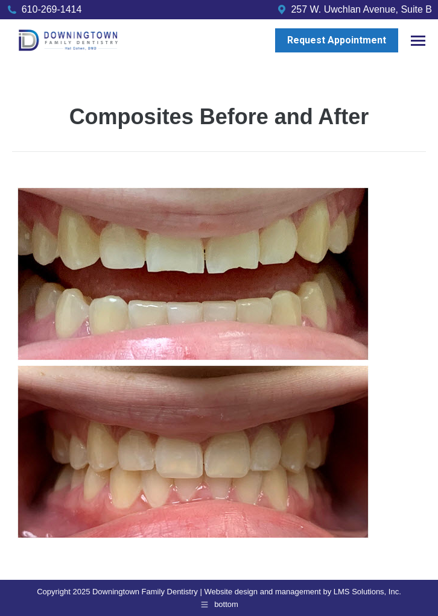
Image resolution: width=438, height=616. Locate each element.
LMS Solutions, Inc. (367, 591)
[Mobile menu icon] (418, 40)
